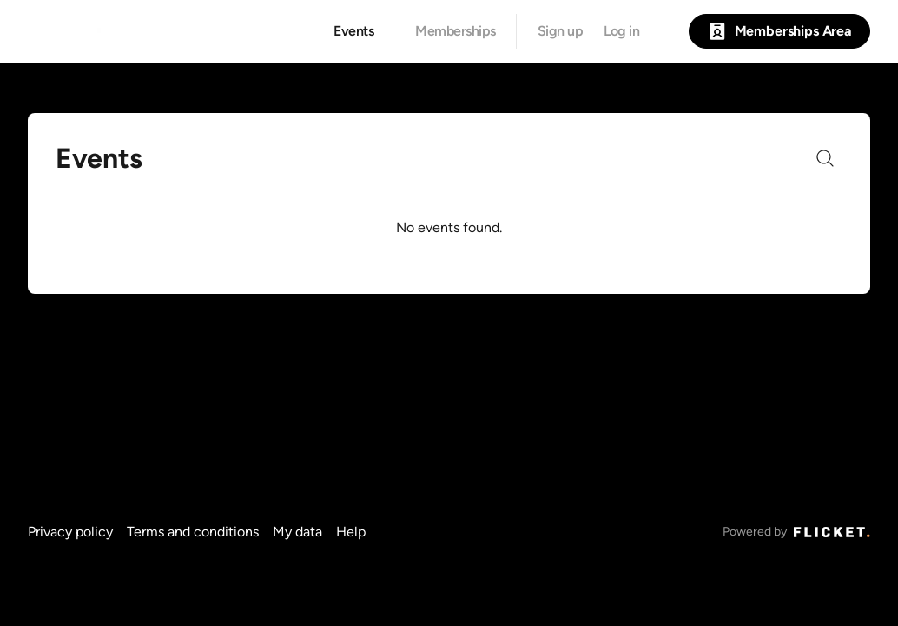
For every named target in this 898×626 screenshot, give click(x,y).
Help (351, 531)
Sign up (561, 31)
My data (297, 531)
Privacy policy (70, 531)
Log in (621, 31)
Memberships (455, 31)
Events (353, 31)
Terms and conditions (193, 531)
